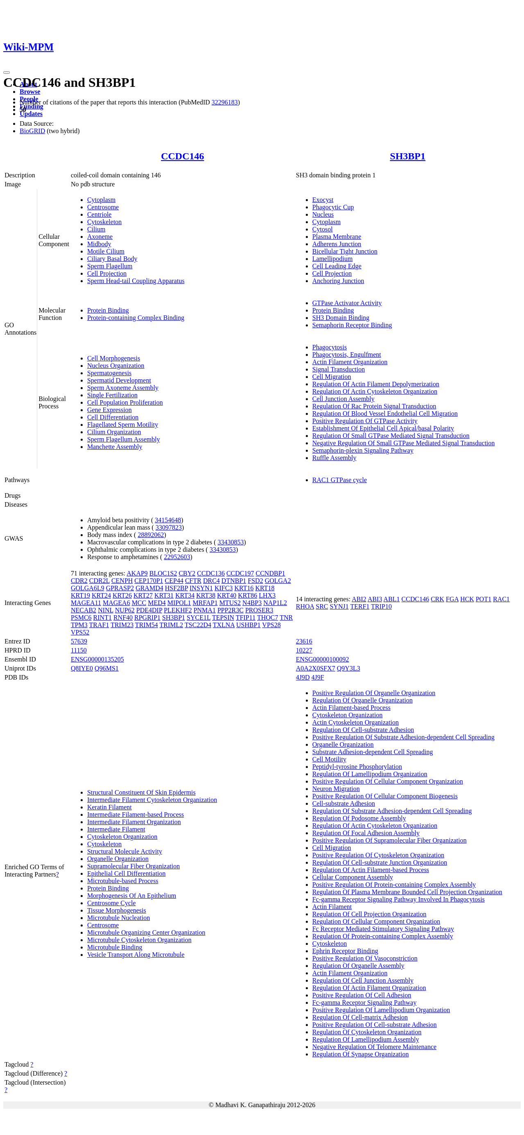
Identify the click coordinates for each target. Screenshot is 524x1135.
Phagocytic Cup (333, 207)
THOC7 (267, 617)
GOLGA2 (278, 580)
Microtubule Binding (114, 947)
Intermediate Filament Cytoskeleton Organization (152, 799)
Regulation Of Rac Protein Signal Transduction (374, 406)
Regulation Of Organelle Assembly (358, 965)
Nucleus (323, 214)
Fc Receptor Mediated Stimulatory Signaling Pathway (383, 928)
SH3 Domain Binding (341, 317)
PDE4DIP (149, 610)
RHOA (305, 606)
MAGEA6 (116, 602)
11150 (79, 650)
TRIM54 (146, 624)
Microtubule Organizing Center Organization (146, 932)
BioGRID (32, 130)
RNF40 (123, 617)
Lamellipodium (332, 258)
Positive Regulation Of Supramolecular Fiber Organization (389, 840)
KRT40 (226, 595)
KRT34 (184, 595)
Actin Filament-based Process (351, 707)
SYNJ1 (339, 606)
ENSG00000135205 (97, 659)
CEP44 (174, 580)
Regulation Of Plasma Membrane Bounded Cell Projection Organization (407, 891)
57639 (79, 641)
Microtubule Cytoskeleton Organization (139, 939)
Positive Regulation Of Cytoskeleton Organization (378, 855)
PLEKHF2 (178, 610)
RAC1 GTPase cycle (339, 479)
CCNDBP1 (270, 573)
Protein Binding (108, 310)
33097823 (169, 527)
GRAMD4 (149, 587)
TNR (286, 617)
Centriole (99, 214)
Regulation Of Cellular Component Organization (376, 921)
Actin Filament (332, 906)
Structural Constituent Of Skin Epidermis (141, 792)
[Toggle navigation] (6, 72)
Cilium (96, 229)
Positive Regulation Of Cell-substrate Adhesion (374, 1024)
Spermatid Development (119, 380)
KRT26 (122, 595)
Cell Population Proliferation (125, 402)
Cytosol (322, 229)
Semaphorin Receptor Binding (352, 325)
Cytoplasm (101, 199)
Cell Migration (331, 376)
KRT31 (164, 595)
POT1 (483, 599)
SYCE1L (198, 617)
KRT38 (205, 595)
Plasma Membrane (336, 236)
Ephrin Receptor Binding (345, 950)
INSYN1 (201, 587)
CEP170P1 (148, 580)
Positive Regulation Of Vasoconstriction (365, 958)
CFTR (193, 580)
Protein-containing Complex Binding (135, 317)
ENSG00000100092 (322, 659)
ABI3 (375, 599)
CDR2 (79, 580)
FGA (452, 599)
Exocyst (323, 199)
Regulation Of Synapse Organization (360, 1054)
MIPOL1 (179, 602)
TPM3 (79, 624)
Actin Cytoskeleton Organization (355, 722)
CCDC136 (211, 573)
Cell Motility (329, 759)
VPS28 (271, 624)
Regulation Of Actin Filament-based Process (370, 869)
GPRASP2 (120, 587)
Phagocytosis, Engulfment (346, 354)
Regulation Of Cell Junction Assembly (362, 980)
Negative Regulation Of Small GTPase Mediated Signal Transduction (403, 443)
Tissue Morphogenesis (116, 910)
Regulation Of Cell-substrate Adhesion (363, 729)
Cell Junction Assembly (343, 398)
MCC (139, 602)
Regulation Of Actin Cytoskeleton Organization (374, 391)
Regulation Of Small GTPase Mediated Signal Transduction (391, 435)
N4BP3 (252, 602)
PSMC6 (81, 617)
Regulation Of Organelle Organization (362, 700)
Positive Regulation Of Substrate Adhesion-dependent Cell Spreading (403, 737)
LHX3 (267, 595)
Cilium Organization (114, 431)
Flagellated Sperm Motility (122, 424)
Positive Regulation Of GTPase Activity (365, 420)
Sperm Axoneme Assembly (122, 387)
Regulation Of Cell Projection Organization (369, 914)
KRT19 (80, 595)
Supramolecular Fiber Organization (133, 866)
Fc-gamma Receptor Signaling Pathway (364, 1002)
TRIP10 (381, 606)
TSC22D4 (198, 624)
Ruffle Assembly (334, 457)
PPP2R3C (230, 610)
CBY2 (186, 573)
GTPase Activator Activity (347, 302)
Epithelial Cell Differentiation (126, 873)
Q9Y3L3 (348, 668)
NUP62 (125, 610)
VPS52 (80, 632)
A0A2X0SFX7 (315, 668)
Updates (31, 113)
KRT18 (264, 587)
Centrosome (103, 207)
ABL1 (392, 599)
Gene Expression (109, 409)
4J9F (318, 677)
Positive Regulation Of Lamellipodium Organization (381, 1009)
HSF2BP (176, 587)
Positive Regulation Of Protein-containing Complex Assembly (394, 884)
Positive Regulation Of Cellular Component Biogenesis (385, 796)
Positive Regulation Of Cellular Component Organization (387, 781)
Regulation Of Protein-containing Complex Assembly (382, 936)
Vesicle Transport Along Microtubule (136, 954)
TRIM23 (122, 624)
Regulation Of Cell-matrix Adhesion (360, 1017)
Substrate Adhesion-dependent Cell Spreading (372, 751)
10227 (304, 650)
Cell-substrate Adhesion (343, 803)
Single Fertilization (112, 395)
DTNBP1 (233, 580)
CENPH (122, 580)
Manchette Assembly (114, 446)
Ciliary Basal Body (112, 258)
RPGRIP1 (147, 617)
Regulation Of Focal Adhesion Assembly (366, 832)
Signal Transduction (338, 369)
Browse (30, 91)
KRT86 (247, 595)
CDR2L (99, 580)
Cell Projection (106, 273)
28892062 (151, 534)
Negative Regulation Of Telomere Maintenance (374, 1046)
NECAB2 (83, 610)
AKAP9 (137, 573)
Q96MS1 (107, 668)
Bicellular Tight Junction (344, 251)
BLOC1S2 (163, 573)
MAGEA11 (86, 602)
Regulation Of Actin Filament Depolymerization (375, 384)
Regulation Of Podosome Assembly (359, 818)
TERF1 (359, 606)
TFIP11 (245, 617)
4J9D (303, 677)
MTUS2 (230, 602)
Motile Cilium (105, 251)
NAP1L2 (275, 602)
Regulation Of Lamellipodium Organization (369, 773)
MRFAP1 (205, 602)
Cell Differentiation (112, 417)
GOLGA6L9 (87, 587)
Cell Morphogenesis (113, 358)
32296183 (225, 102)
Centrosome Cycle (111, 902)
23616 (304, 641)
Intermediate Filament (116, 829)
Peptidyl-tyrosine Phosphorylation (357, 766)
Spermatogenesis (109, 372)
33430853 (230, 542)
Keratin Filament (109, 807)
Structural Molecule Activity (124, 851)
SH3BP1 (408, 156)
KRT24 (101, 595)
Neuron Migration (336, 788)
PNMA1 (205, 610)
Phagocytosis (329, 347)
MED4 (157, 602)
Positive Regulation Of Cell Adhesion (361, 995)
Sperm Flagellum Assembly (123, 439)
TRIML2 (171, 624)
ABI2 (359, 599)
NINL (105, 610)
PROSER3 (259, 610)
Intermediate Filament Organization (134, 821)
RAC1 (501, 599)
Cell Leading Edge (336, 266)
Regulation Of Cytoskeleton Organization (367, 1032)
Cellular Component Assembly (352, 877)
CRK (437, 599)
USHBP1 (248, 624)
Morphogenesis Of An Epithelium (131, 895)
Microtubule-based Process (122, 880)
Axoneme (100, 236)
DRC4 (211, 580)
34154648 (168, 520)
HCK (467, 599)
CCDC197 (240, 573)
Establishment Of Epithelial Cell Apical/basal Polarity (383, 428)
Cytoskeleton (104, 221)
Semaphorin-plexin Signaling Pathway (362, 450)
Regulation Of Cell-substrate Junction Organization (379, 862)
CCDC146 (182, 156)
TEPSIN (223, 617)
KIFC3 (224, 587)
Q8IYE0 (82, 668)
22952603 (177, 556)
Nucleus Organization (116, 365)
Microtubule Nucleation (118, 917)
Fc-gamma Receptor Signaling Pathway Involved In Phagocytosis (398, 899)
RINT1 (102, 617)
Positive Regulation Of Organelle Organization (374, 692)
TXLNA (224, 624)
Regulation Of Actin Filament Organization (369, 987)
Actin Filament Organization (350, 361)
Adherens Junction (336, 243)
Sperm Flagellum (110, 266)
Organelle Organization (118, 858)
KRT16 (243, 587)
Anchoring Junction (338, 280)
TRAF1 (99, 624)
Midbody (99, 243)
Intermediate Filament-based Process (135, 814)
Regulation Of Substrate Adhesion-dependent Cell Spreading (392, 810)
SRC (322, 606)
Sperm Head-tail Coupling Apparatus (136, 280)
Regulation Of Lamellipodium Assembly (365, 1039)
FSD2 (255, 580)
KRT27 (143, 595)
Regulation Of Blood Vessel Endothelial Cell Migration (385, 413)
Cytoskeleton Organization (122, 836)
